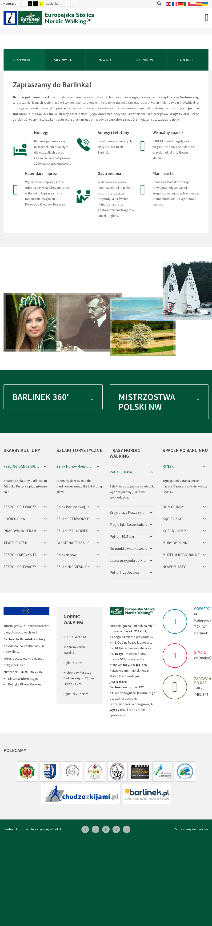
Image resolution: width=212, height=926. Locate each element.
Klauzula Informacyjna (23, 679)
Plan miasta (163, 173)
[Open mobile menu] (206, 17)
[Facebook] (85, 829)
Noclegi (41, 132)
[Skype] (106, 829)
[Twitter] (116, 829)
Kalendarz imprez (41, 173)
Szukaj (159, 3)
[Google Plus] (126, 829)
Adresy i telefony (113, 132)
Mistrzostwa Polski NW (159, 398)
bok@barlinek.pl (15, 665)
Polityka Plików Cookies (25, 684)
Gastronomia (109, 173)
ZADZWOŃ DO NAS (202, 680)
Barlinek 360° (53, 397)
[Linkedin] (95, 829)
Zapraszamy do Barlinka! (52, 84)
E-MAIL (200, 652)
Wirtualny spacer (167, 132)
